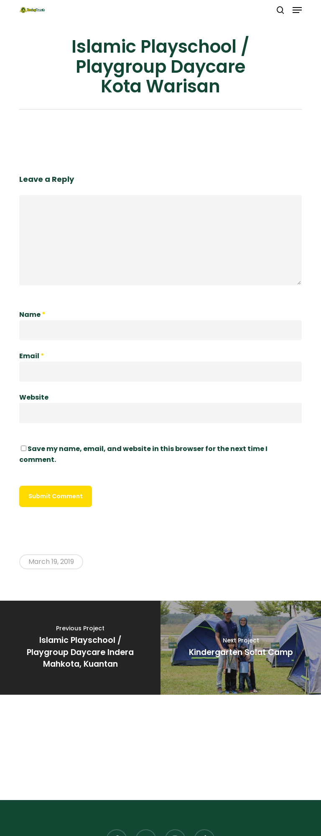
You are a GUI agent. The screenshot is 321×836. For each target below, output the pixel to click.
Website (33, 397)
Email (31, 356)
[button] (297, 10)
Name (32, 314)
